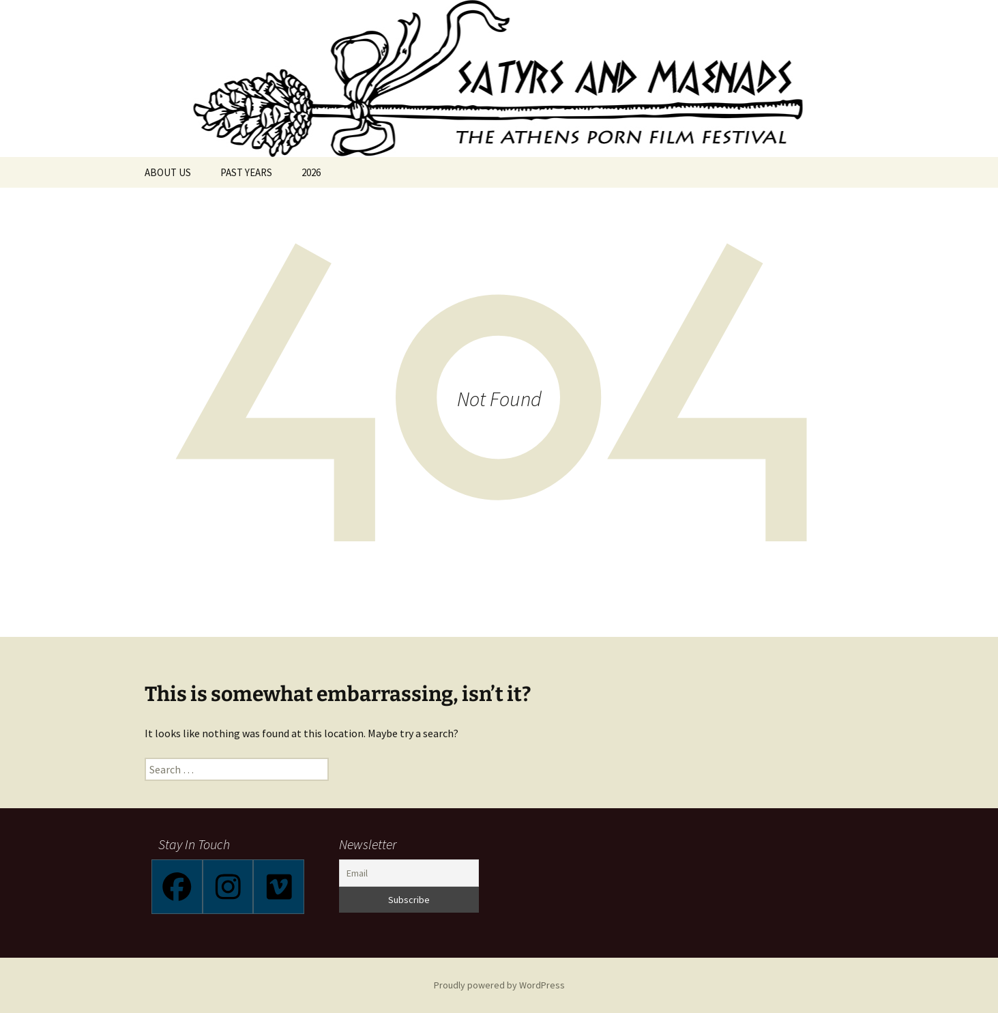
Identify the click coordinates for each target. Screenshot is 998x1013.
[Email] (409, 873)
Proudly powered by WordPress (499, 985)
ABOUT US (168, 172)
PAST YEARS (246, 172)
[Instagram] (228, 886)
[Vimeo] (278, 886)
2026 (311, 172)
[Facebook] (177, 886)
